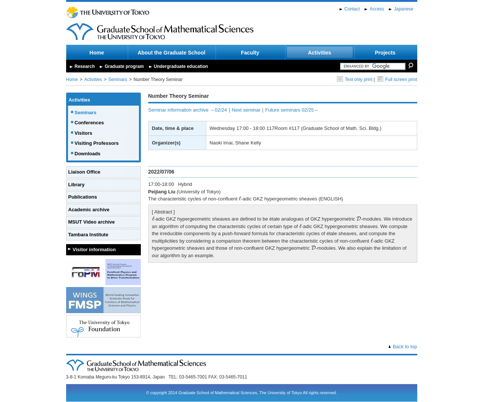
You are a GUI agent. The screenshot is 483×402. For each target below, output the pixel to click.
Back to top (405, 346)
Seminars (117, 79)
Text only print (354, 79)
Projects (385, 53)
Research (85, 66)
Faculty (250, 53)
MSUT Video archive (91, 222)
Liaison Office (84, 172)
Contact (352, 9)
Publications (82, 197)
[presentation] (240, 198)
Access (376, 9)
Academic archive (89, 209)
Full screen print (397, 79)
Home (97, 53)
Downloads (87, 153)
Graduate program (124, 66)
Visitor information (94, 249)
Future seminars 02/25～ (292, 110)
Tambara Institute (88, 234)
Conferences (89, 122)
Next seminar (246, 110)
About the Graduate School (171, 53)
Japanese (403, 9)
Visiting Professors (97, 143)
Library (76, 184)
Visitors (83, 133)
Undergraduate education (181, 66)
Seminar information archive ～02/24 (187, 110)
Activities (319, 53)
